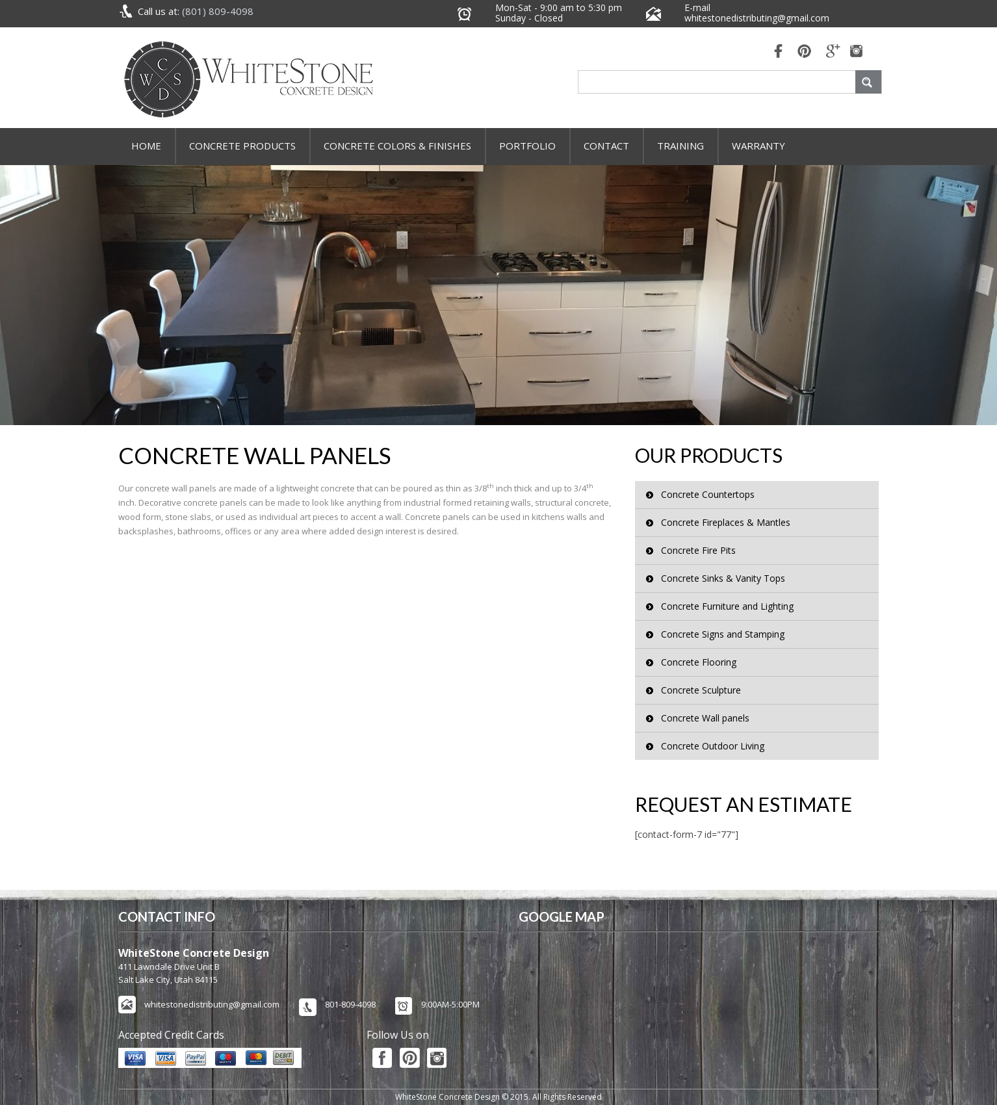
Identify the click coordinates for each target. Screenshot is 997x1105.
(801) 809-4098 (217, 11)
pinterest (804, 52)
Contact (606, 145)
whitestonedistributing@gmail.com (756, 18)
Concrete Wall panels (705, 718)
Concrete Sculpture (701, 690)
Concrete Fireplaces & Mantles (725, 522)
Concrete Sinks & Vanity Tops (723, 578)
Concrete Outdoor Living (712, 746)
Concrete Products (242, 145)
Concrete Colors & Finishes (397, 145)
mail (833, 52)
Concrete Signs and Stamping (722, 634)
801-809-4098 (350, 1004)
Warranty (758, 145)
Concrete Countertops (708, 494)
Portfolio (527, 145)
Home (146, 145)
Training (680, 145)
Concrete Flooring (698, 662)
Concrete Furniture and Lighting (727, 606)
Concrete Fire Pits (698, 550)
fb (775, 52)
